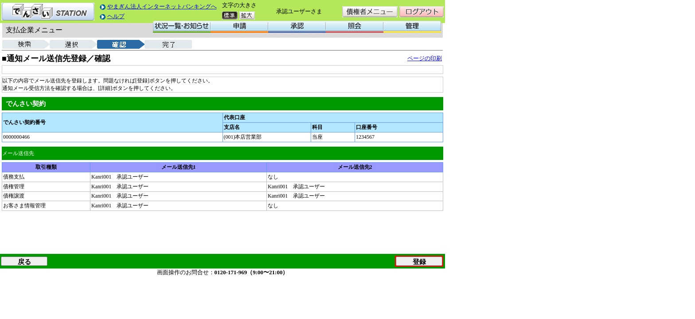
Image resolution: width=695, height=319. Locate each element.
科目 (317, 127)
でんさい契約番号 (24, 122)
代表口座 (234, 117)
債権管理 (13, 186)
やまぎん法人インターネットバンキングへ (162, 6)
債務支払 (13, 177)
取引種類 (46, 167)
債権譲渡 (13, 196)
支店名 (232, 127)
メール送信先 (18, 153)
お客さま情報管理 (24, 205)
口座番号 (366, 127)
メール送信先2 (355, 167)
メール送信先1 (178, 167)
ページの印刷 (424, 58)
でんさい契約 (26, 103)
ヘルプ (116, 16)
